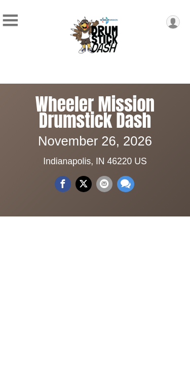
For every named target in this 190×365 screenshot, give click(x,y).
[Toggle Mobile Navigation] (10, 20)
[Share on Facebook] (63, 184)
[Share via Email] (104, 184)
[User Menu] (173, 22)
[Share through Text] (125, 184)
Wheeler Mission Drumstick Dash (95, 112)
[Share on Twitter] (83, 184)
